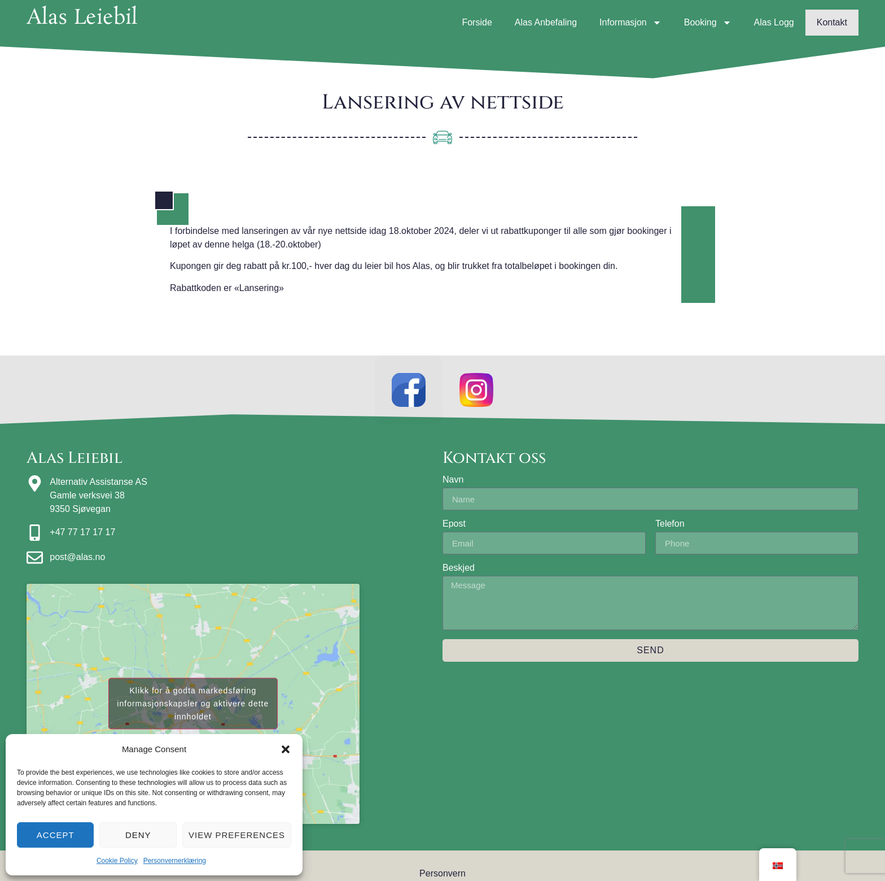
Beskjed (458, 567)
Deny (138, 835)
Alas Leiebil (82, 18)
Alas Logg (774, 22)
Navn (452, 479)
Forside (477, 22)
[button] (285, 749)
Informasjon (630, 22)
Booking (707, 22)
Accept (56, 835)
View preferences (237, 835)
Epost (454, 523)
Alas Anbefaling (546, 22)
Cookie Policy (117, 861)
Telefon (670, 523)
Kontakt (832, 22)
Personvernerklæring (174, 861)
